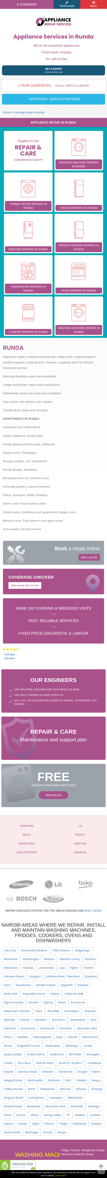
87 (68, 1115)
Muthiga (93, 1106)
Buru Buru (58, 1020)
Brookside (33, 1106)
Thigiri (63, 1124)
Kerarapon (72, 1011)
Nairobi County (70, 959)
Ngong (48, 1002)
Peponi (8, 1124)
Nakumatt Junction (17, 1011)
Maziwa (49, 959)
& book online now (53, 70)
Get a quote (89, 557)
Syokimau (57, 1054)
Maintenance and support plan (53, 734)
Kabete (80, 1115)
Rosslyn (96, 1124)
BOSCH (80, 834)
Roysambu (23, 985)
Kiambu (90, 959)
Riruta (8, 1046)
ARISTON (80, 843)
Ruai (94, 1020)
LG (80, 825)
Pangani (35, 976)
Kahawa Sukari (14, 976)
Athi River (75, 1054)
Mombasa (11, 959)
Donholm (65, 1028)
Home (6, 112)
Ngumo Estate (13, 1002)
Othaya (81, 1089)
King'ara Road (13, 1098)
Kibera (55, 994)
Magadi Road (13, 1080)
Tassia (8, 1063)
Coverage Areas (23, 112)
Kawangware (42, 1037)
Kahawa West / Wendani (63, 976)
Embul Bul (10, 994)
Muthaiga (31, 1132)
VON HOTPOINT (26, 852)
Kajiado (28, 968)
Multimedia (35, 1080)
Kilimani (65, 1089)
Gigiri (35, 1124)
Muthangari (31, 959)
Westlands (75, 1098)
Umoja (87, 1046)
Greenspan (78, 1020)
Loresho (95, 1115)
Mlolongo (71, 1046)
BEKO (27, 834)
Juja (62, 968)
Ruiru (7, 985)
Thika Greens (61, 950)
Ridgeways (82, 950)
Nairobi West (45, 1063)
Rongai (82, 1072)
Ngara (74, 968)
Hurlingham (36, 1098)
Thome (88, 968)
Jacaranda (46, 968)
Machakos (11, 968)
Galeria (82, 1080)
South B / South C (70, 1063)
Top (101, 1168)
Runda (40, 112)
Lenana (33, 1002)
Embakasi (94, 1063)
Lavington (56, 1098)
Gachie (72, 1037)
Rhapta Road (13, 1106)
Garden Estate (45, 985)
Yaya (38, 1011)
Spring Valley (53, 1115)
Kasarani (91, 976)
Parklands (79, 1124)
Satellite (22, 1037)
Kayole (25, 1020)
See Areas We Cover (25, 585)
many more (93, 910)
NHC (69, 1080)
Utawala (89, 1011)
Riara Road (89, 1037)
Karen (62, 1002)
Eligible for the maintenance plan (28, 150)
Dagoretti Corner (33, 994)
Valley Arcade (74, 994)
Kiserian (83, 985)
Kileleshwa (47, 1089)
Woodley (53, 1011)
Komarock (78, 1002)
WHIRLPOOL (26, 843)
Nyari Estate (12, 1132)
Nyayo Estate (13, 1054)
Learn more (60, 1175)
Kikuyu (62, 1132)
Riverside (77, 1106)
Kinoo (8, 1115)
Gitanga (96, 1089)
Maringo (9, 1020)
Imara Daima (36, 1054)
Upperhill (66, 985)
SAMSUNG (27, 825)
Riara (31, 1089)
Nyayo (96, 1080)
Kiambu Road (27, 1072)
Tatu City (10, 950)
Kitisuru (49, 1124)
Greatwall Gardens (34, 950)
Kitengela (93, 1054)
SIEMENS (80, 852)
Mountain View (87, 1028)
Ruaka (22, 1124)
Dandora (41, 1020)
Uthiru (8, 1037)
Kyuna (21, 1115)
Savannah (47, 1028)
